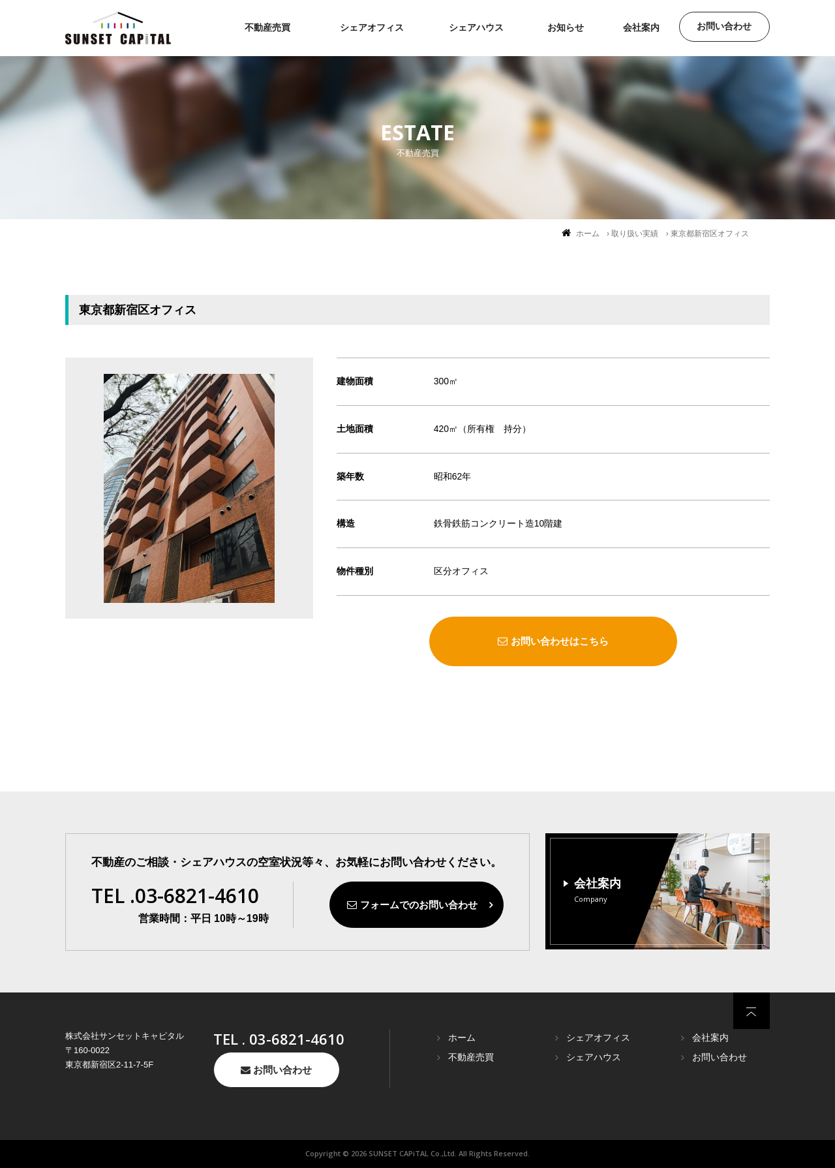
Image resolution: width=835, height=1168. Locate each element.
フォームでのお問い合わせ (412, 904)
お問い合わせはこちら (553, 641)
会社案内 (641, 27)
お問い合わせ (724, 26)
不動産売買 (267, 27)
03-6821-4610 (296, 1039)
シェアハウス (476, 27)
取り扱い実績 (634, 233)
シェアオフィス (372, 27)
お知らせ (565, 27)
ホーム (588, 233)
